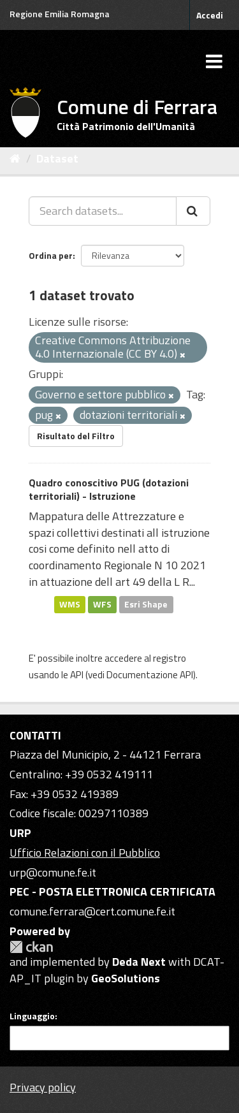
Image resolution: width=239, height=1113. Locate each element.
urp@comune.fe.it (53, 872)
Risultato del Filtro (76, 435)
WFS (102, 604)
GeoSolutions (125, 978)
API (76, 674)
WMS (69, 604)
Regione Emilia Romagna (60, 13)
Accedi (209, 15)
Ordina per (51, 255)
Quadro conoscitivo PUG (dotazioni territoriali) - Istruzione (109, 489)
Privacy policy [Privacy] (43, 1087)
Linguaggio (32, 1016)
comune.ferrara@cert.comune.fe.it (92, 911)
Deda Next (139, 961)
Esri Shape (146, 604)
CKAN (31, 947)
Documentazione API (149, 674)
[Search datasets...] (103, 211)
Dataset (57, 158)
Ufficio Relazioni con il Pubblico (85, 852)
